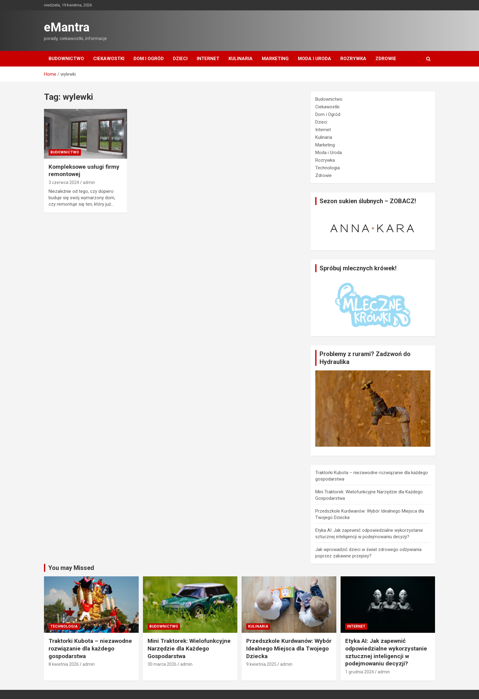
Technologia (327, 168)
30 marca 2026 (162, 664)
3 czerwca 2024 (64, 182)
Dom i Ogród (148, 58)
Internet (208, 58)
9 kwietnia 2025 (261, 664)
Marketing (275, 58)
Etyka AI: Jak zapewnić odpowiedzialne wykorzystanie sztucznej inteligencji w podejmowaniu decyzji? (386, 652)
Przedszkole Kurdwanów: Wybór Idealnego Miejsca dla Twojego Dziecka (288, 648)
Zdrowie (385, 58)
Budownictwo (66, 58)
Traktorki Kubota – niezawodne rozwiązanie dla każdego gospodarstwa (90, 648)
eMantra (67, 27)
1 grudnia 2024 (359, 671)
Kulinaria (241, 58)
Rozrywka (353, 58)
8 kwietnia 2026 (64, 664)
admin (89, 182)
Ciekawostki (108, 58)
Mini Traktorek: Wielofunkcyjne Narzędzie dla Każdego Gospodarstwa (189, 648)
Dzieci (180, 58)
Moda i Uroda (314, 58)
